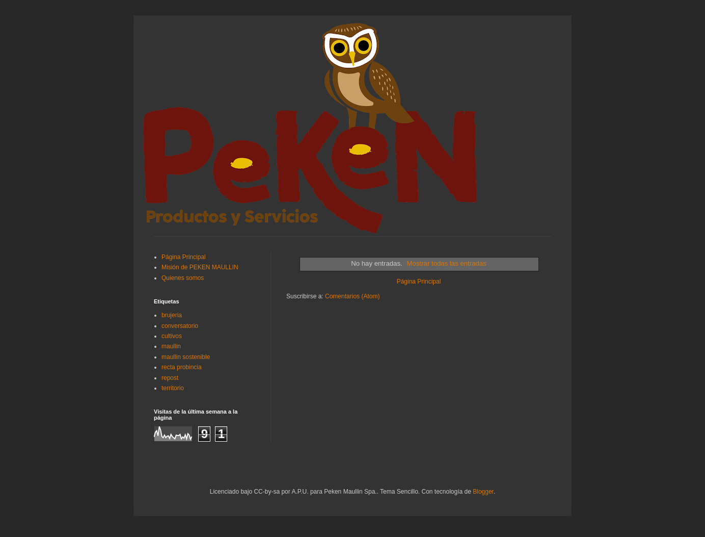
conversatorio (179, 325)
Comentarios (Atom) (352, 296)
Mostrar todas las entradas (446, 263)
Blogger (483, 491)
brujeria (171, 315)
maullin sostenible (185, 357)
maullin (171, 346)
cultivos (171, 336)
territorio (172, 388)
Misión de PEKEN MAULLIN (199, 267)
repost (169, 377)
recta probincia (181, 367)
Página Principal (419, 281)
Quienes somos (182, 278)
